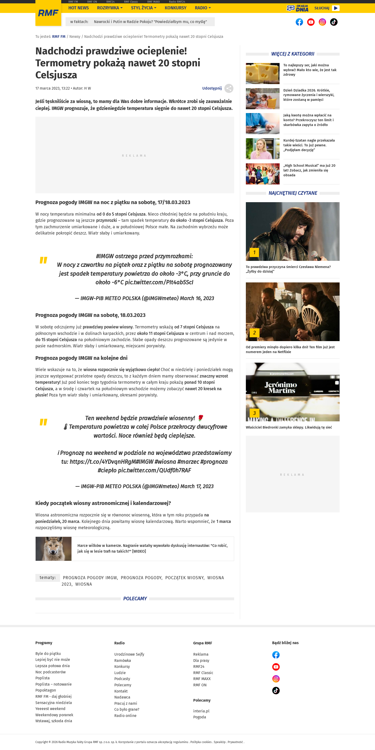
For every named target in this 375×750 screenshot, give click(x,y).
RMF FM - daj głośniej (53, 696)
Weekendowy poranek (54, 715)
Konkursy (176, 8)
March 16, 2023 (197, 298)
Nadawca (122, 697)
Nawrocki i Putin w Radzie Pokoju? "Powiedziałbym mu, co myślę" (150, 21)
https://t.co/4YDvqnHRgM (103, 461)
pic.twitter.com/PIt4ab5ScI (159, 282)
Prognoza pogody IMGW (63, 202)
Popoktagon (45, 690)
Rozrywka (108, 8)
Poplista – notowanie (53, 684)
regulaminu (180, 742)
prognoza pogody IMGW (90, 577)
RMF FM (73, 1)
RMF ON (92, 1)
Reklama (201, 654)
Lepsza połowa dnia (52, 666)
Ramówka (122, 660)
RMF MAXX (153, 1)
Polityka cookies (201, 742)
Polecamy (122, 685)
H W (87, 88)
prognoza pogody (141, 577)
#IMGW (105, 256)
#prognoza (214, 461)
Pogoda (199, 717)
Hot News (78, 8)
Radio (119, 643)
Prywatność (235, 742)
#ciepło (107, 470)
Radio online (125, 715)
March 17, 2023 (197, 486)
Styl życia (142, 8)
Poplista (42, 678)
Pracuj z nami (125, 703)
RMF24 (110, 1)
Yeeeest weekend (50, 708)
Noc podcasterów (50, 672)
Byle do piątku (48, 653)
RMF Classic (131, 1)
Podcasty (122, 678)
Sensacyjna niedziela (53, 702)
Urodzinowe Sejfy (129, 654)
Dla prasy (201, 660)
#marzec (188, 461)
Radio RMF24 (177, 1)
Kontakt (121, 691)
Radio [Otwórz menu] (201, 8)
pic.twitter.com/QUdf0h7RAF (154, 470)
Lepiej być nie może (52, 659)
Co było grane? (126, 709)
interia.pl (201, 711)
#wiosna (165, 461)
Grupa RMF (202, 643)
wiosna (90, 369)
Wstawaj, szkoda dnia (53, 721)
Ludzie (120, 672)
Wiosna (42, 515)
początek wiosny (70, 503)
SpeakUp (220, 742)
